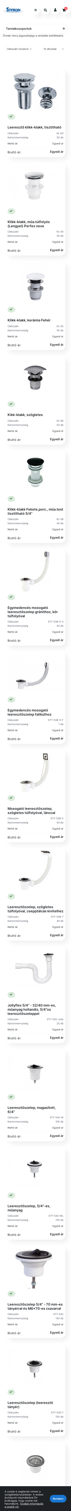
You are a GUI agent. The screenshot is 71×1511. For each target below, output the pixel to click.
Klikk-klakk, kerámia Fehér (29, 320)
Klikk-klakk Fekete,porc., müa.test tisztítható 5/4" (35, 511)
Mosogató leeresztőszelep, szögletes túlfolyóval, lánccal (31, 811)
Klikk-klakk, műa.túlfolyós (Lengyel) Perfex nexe (29, 224)
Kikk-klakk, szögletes (25, 415)
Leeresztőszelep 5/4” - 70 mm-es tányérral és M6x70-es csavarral (35, 1306)
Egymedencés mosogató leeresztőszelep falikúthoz (29, 712)
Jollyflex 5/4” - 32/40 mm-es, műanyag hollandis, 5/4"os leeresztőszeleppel (32, 1009)
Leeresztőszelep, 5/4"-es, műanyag (29, 1208)
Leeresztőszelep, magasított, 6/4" (32, 1110)
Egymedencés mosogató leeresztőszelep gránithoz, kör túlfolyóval (33, 612)
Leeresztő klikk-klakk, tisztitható (34, 127)
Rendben (58, 1498)
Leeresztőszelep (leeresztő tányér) (30, 1405)
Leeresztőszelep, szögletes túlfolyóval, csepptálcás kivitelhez (35, 909)
